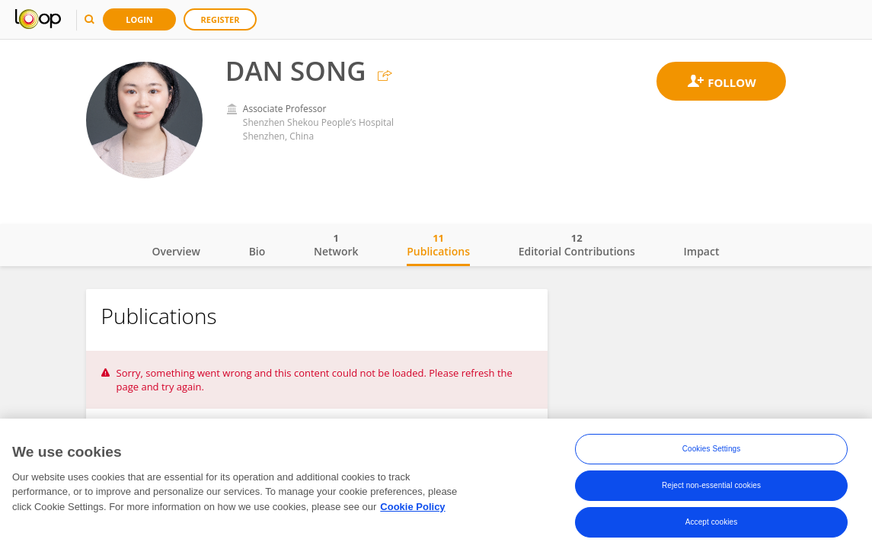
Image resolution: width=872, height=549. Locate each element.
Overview (176, 251)
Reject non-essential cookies (711, 487)
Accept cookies (711, 524)
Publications (438, 244)
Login (139, 19)
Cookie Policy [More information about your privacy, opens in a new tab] (412, 509)
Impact (702, 251)
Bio (257, 251)
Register (220, 19)
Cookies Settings (711, 451)
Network (336, 244)
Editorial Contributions (577, 244)
